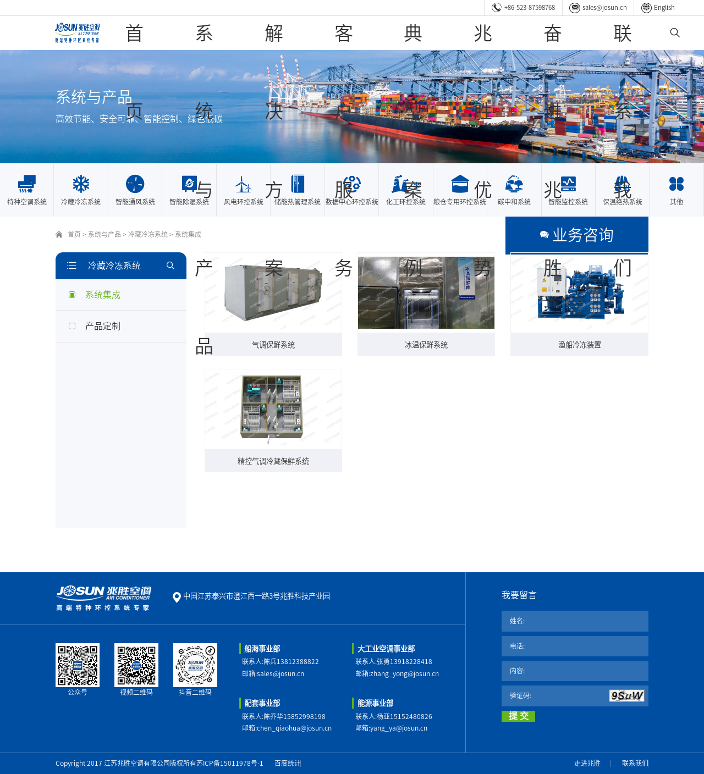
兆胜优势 (519, 33)
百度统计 (287, 763)
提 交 (519, 715)
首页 (245, 33)
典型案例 (464, 33)
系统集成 (188, 234)
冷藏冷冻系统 (148, 234)
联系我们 (629, 33)
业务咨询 (617, 234)
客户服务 (409, 33)
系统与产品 (295, 33)
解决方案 (354, 33)
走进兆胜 (587, 763)
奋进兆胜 (574, 33)
